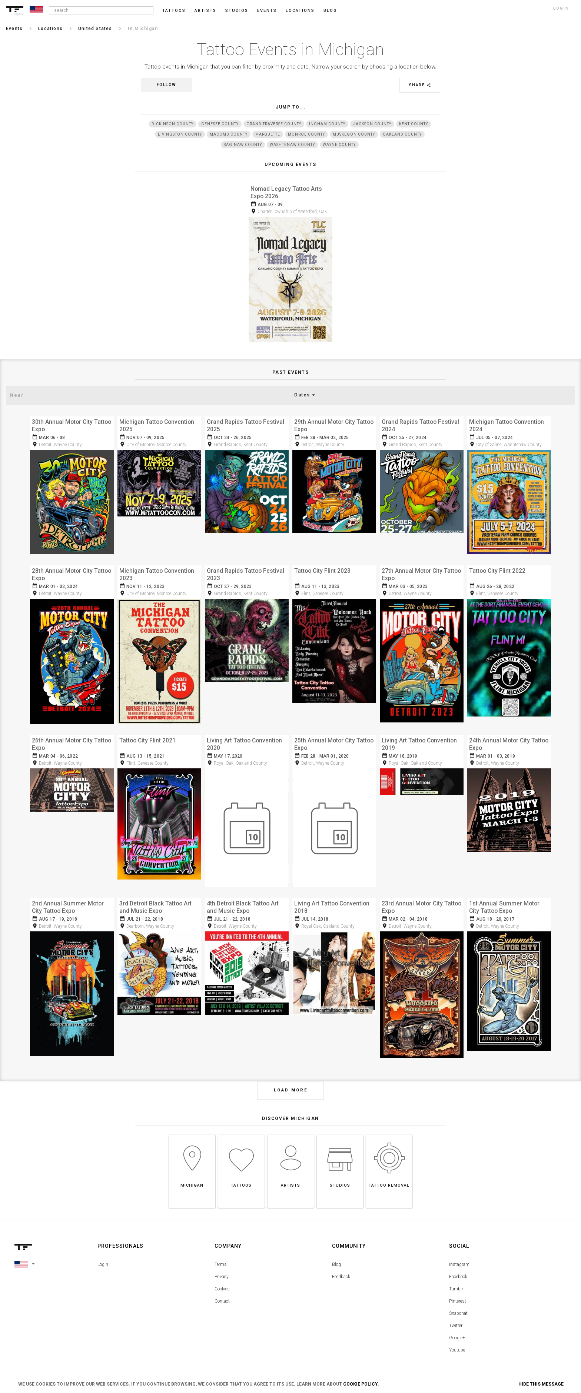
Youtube (457, 1339)
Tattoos (174, 10)
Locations (300, 10)
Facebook (458, 1266)
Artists (205, 10)
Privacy (222, 1266)
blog (330, 10)
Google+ (457, 1327)
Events (267, 10)
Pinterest (457, 1290)
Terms (221, 1254)
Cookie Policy (360, 1384)
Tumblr (456, 1278)
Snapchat (458, 1303)
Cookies (222, 1278)
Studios (236, 10)
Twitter (455, 1315)
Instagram (459, 1254)
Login (102, 1254)
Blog (336, 1254)
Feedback (341, 1266)
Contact (222, 1290)
